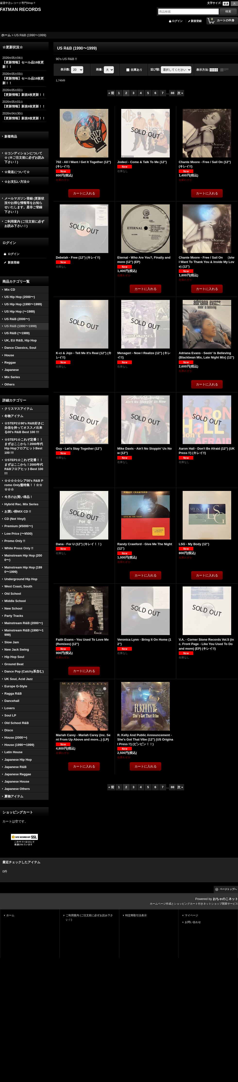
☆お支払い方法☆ (17, 181)
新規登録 (196, 20)
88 (172, 93)
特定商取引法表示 (136, 915)
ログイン (177, 20)
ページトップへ (228, 889)
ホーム (10, 915)
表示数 (65, 69)
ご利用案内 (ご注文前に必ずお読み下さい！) (24, 224)
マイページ (191, 915)
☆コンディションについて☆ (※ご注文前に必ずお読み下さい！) (24, 157)
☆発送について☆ (17, 172)
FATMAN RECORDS (20, 9)
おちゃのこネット (225, 899)
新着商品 (10, 136)
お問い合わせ (193, 922)
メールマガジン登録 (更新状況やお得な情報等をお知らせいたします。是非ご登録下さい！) (24, 205)
